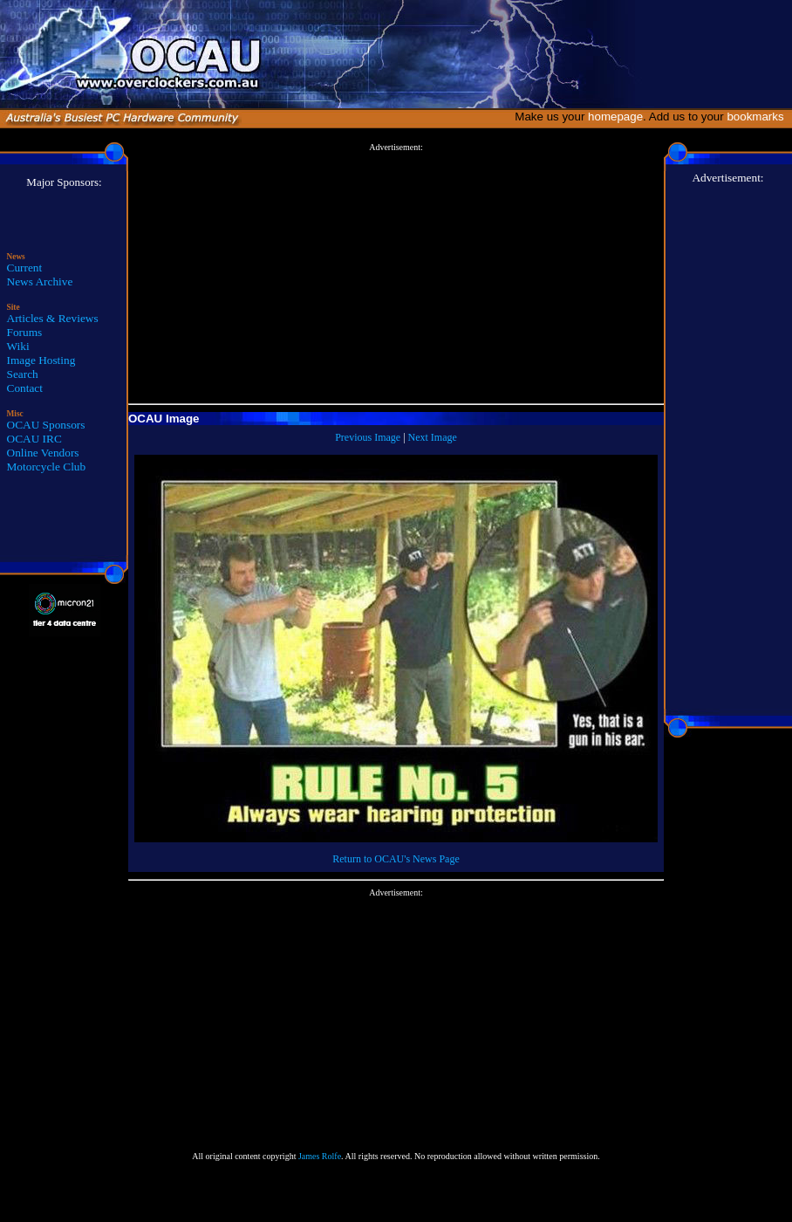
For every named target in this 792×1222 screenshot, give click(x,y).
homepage (615, 116)
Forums (25, 332)
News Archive (40, 281)
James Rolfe (319, 1156)
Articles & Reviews (53, 318)
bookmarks (758, 116)
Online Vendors (43, 452)
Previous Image (367, 437)
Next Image (432, 437)
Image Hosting (41, 360)
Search (22, 374)
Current (25, 267)
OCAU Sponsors (46, 424)
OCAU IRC (34, 438)
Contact (25, 388)
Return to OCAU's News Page (395, 859)
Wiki (18, 346)
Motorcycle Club (46, 466)
